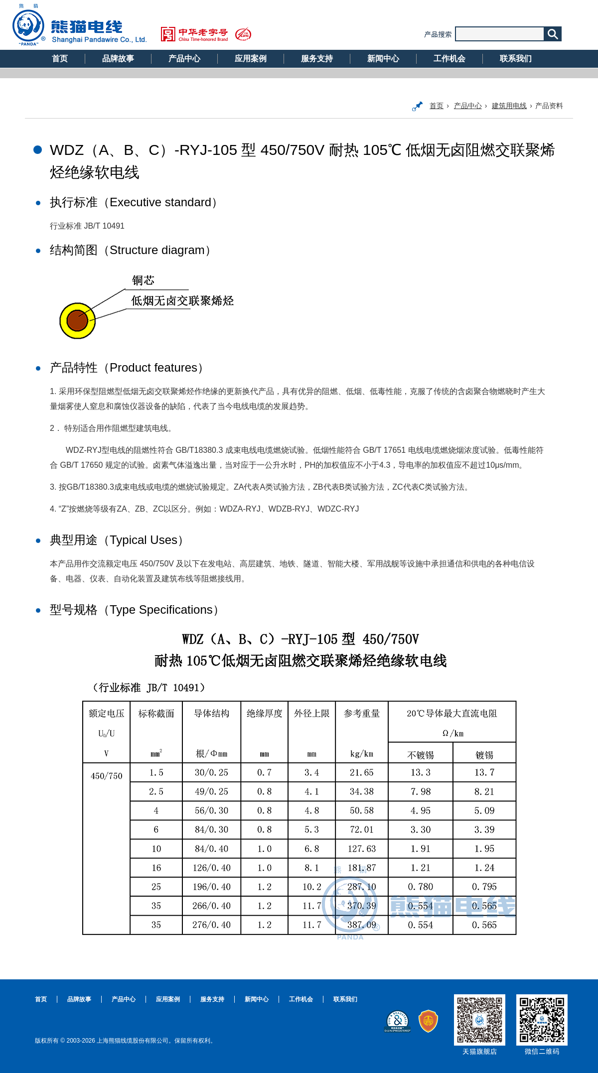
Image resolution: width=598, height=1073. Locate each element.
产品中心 (184, 58)
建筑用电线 (509, 106)
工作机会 (449, 58)
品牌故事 (118, 58)
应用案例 (251, 58)
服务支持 (317, 58)
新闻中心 (383, 58)
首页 (60, 58)
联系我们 (516, 58)
